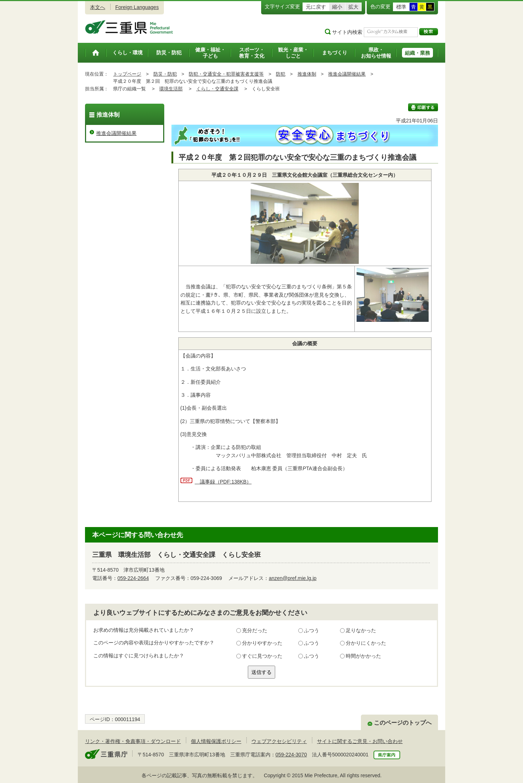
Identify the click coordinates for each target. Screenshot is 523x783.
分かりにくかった (366, 643)
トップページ (127, 74)
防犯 (280, 74)
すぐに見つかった (262, 656)
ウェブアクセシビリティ (279, 741)
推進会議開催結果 (347, 74)
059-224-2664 (133, 578)
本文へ (97, 7)
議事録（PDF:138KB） (223, 482)
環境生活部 (171, 88)
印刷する (423, 107)
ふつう (311, 630)
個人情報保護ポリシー (216, 741)
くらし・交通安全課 (217, 88)
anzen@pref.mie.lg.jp (293, 578)
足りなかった (361, 630)
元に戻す (316, 7)
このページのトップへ (403, 723)
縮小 (337, 7)
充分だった (254, 630)
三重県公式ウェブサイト (129, 27)
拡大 (353, 7)
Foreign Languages (137, 7)
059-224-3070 (291, 754)
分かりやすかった (262, 643)
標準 (401, 7)
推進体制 (307, 74)
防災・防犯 (165, 74)
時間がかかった (363, 656)
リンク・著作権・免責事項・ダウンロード (133, 741)
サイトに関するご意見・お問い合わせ (360, 741)
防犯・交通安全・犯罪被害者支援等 (226, 74)
